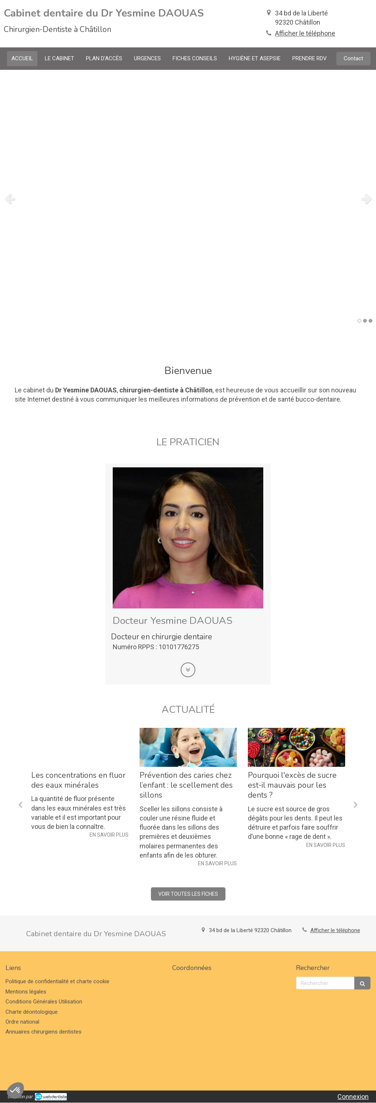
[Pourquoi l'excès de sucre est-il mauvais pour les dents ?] (296, 747)
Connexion (353, 1096)
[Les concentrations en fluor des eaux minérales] (80, 747)
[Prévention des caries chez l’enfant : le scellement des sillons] (188, 747)
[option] (188, 198)
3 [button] (370, 321)
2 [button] (365, 321)
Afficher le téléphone (305, 33)
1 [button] (359, 321)
